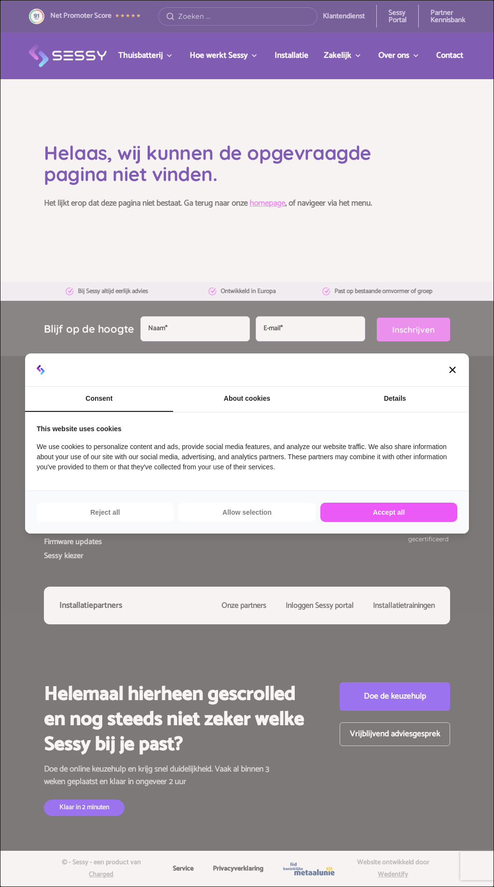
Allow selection (247, 512)
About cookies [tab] (247, 398)
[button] (452, 370)
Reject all (105, 512)
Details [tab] (395, 398)
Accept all (389, 512)
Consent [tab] (98, 398)
